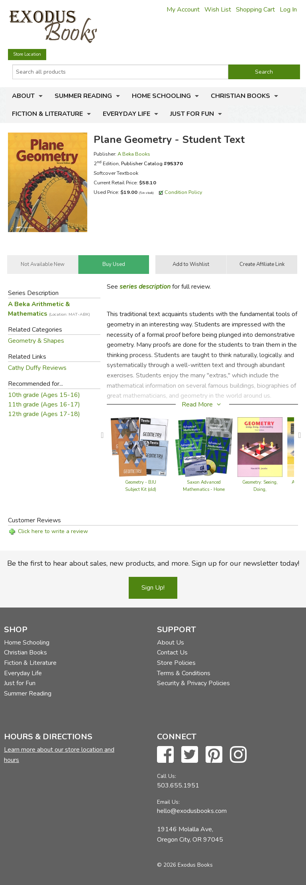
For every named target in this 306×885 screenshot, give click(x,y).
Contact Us (172, 652)
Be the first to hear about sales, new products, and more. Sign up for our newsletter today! (153, 563)
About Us (170, 642)
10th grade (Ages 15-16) (44, 395)
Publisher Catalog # (152, 163)
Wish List (217, 9)
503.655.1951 (178, 785)
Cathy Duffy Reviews (37, 367)
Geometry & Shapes (36, 340)
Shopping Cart (255, 9)
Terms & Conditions (183, 673)
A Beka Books (134, 153)
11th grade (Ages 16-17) (44, 404)
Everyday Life (126, 113)
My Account (183, 9)
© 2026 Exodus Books (185, 865)
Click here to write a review (53, 531)
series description (145, 286)
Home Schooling (161, 96)
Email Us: (168, 802)
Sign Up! (153, 587)
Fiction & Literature (47, 113)
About (23, 96)
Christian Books (240, 96)
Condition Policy (183, 192)
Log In (288, 9)
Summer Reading (83, 96)
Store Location (27, 54)
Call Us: (166, 776)
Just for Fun (192, 113)
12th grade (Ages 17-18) (44, 414)
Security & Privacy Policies (193, 683)
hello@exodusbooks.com (192, 811)
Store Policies (176, 662)
